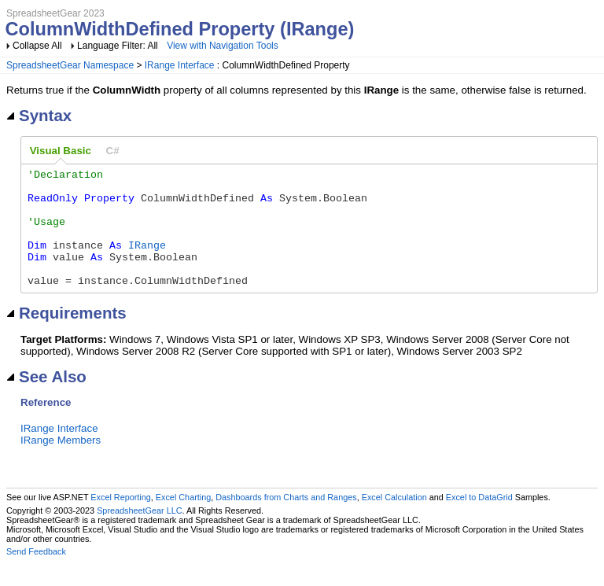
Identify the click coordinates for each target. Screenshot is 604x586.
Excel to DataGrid (479, 520)
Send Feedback (36, 575)
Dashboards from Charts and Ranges (285, 520)
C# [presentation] (113, 151)
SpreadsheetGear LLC (139, 534)
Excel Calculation (394, 520)
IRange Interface (180, 65)
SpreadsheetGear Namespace (70, 65)
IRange (147, 261)
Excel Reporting (120, 520)
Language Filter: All (118, 45)
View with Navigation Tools (222, 45)
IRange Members (60, 464)
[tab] (61, 151)
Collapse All (37, 45)
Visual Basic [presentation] (60, 151)
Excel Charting (183, 520)
